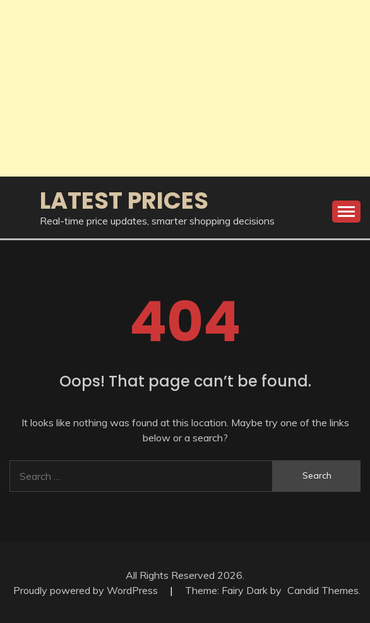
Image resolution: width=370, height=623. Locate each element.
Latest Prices (124, 200)
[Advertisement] (185, 88)
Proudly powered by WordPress (86, 590)
